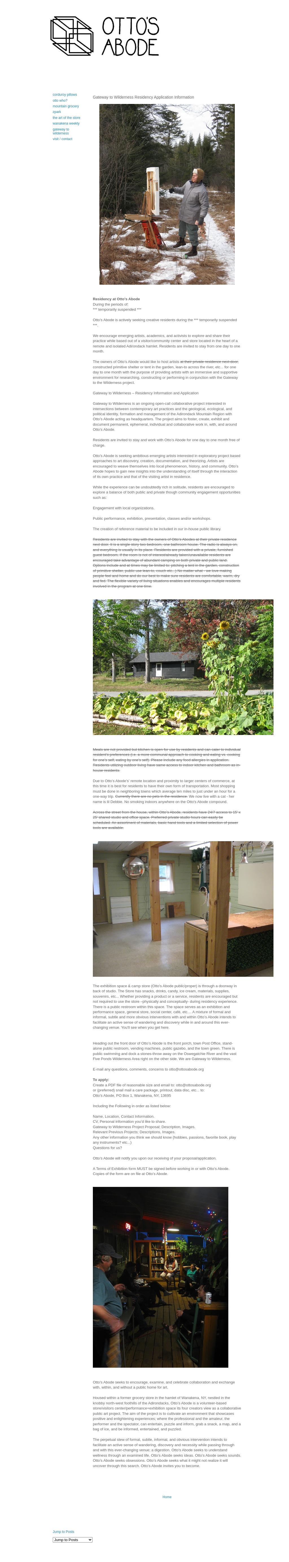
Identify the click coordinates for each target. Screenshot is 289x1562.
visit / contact (62, 139)
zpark (57, 112)
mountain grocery (66, 106)
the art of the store (66, 118)
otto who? (60, 101)
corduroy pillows (65, 95)
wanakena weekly (66, 123)
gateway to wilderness (61, 131)
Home (167, 1497)
